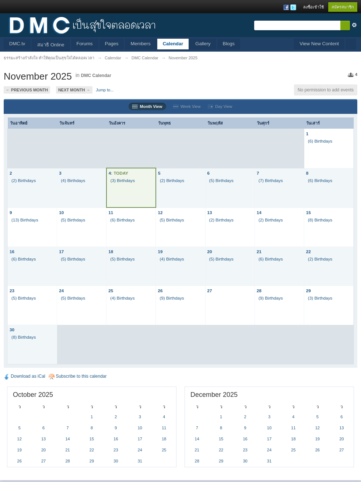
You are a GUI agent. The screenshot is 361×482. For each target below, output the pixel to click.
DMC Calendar (96, 75)
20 (209, 251)
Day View (220, 106)
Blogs (229, 43)
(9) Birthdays (172, 298)
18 (110, 251)
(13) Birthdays (24, 219)
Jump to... (104, 90)
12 (160, 212)
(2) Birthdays (23, 180)
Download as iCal (24, 376)
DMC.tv (17, 43)
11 (110, 212)
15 (308, 212)
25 (110, 290)
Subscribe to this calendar (77, 376)
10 (61, 212)
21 (259, 251)
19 (160, 251)
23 (12, 290)
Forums (85, 43)
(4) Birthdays (73, 180)
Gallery (202, 43)
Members (140, 43)
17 (61, 251)
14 (259, 212)
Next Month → (74, 90)
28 (259, 290)
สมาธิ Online (50, 45)
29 (308, 290)
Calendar (173, 43)
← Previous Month (27, 90)
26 (160, 290)
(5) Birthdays (221, 180)
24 (61, 290)
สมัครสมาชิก (343, 7)
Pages (112, 43)
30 (12, 329)
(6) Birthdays (320, 141)
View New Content (319, 43)
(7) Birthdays (271, 180)
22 (308, 251)
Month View (147, 106)
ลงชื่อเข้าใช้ (313, 7)
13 (209, 212)
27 (209, 290)
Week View (187, 106)
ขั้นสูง (354, 25)
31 (140, 461)
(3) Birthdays (123, 180)
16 (12, 251)
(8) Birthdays (320, 219)
